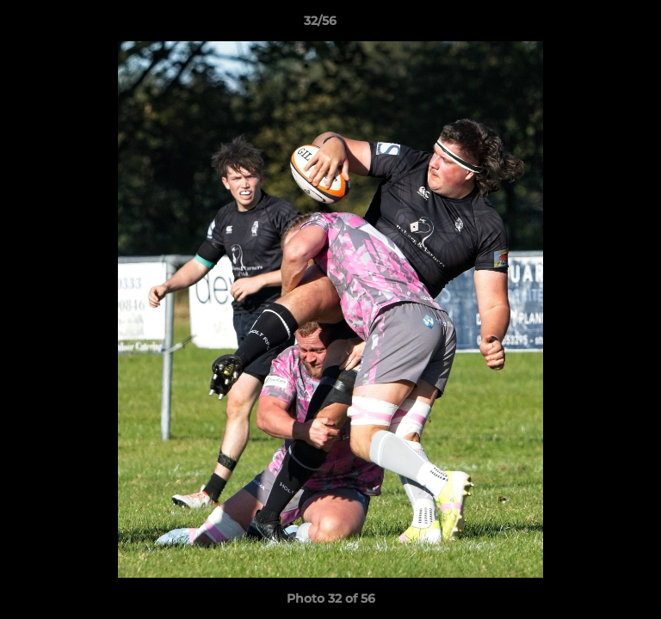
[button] (599, 25)
